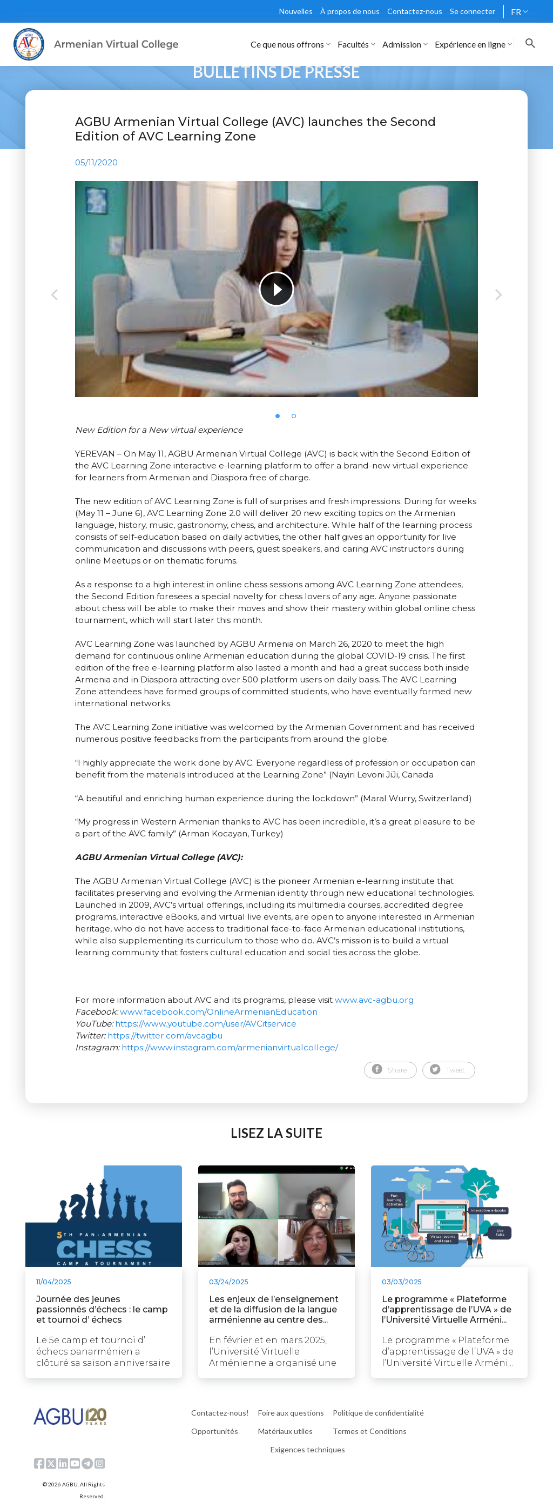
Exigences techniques (308, 1449)
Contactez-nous (414, 11)
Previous (54, 296)
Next (498, 296)
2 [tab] (297, 419)
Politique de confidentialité (378, 1412)
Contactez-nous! (220, 1412)
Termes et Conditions (370, 1431)
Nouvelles (296, 11)
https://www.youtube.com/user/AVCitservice (205, 1023)
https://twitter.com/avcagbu (164, 1035)
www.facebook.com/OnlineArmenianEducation (219, 1012)
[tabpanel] (276, 289)
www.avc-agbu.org (374, 1000)
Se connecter (472, 11)
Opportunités (214, 1431)
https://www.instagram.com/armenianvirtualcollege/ (230, 1047)
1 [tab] (280, 419)
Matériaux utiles (285, 1431)
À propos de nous (350, 11)
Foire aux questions (291, 1412)
